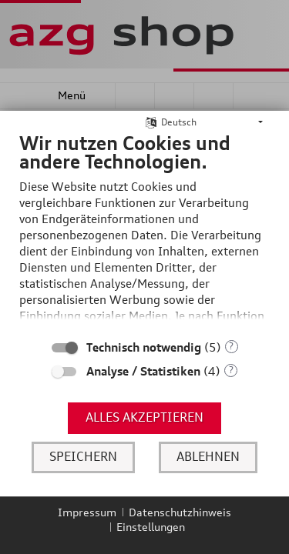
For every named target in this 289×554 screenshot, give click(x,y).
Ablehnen (208, 456)
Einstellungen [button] (150, 526)
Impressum (87, 512)
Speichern (83, 456)
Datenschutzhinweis (180, 512)
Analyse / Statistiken (143, 371)
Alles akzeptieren (144, 417)
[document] (144, 231)
